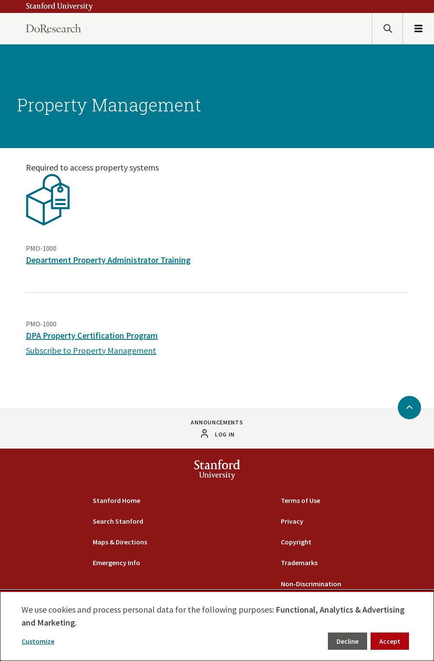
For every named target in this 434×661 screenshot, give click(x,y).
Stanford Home (116, 500)
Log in (225, 434)
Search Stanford (118, 521)
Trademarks (299, 562)
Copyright (296, 542)
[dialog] (217, 625)
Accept (389, 641)
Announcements (217, 422)
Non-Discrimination (311, 583)
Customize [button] (38, 641)
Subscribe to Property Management (91, 350)
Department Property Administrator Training (108, 259)
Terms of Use (300, 500)
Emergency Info (116, 562)
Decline (348, 641)
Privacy (292, 521)
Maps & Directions (120, 542)
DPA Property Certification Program (92, 335)
